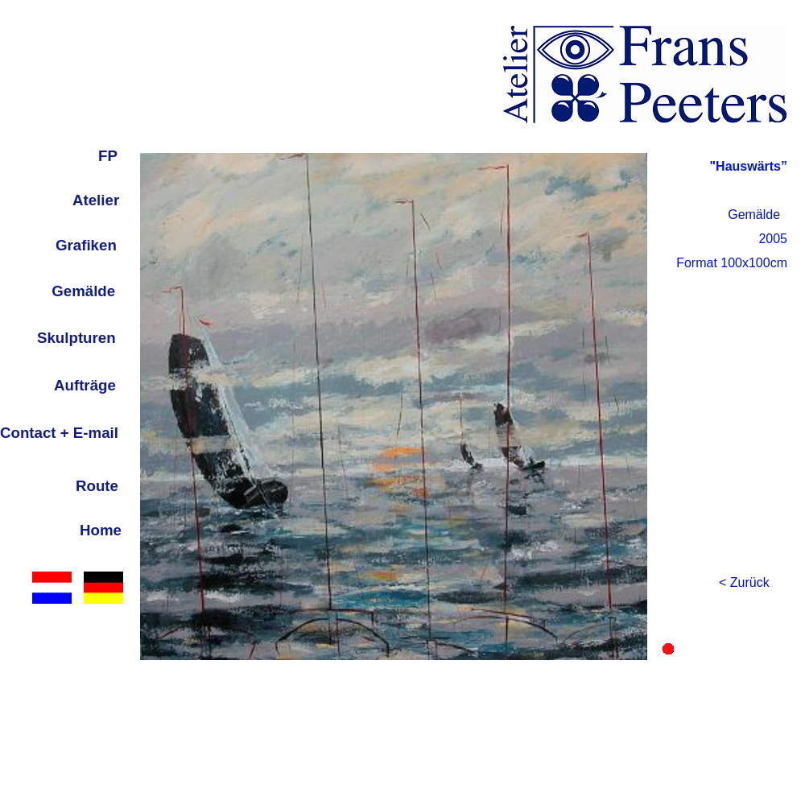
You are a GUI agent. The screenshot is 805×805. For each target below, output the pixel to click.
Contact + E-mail (59, 432)
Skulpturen (76, 337)
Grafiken (86, 245)
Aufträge (85, 385)
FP (108, 155)
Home (101, 530)
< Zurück (744, 582)
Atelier (95, 200)
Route (97, 485)
